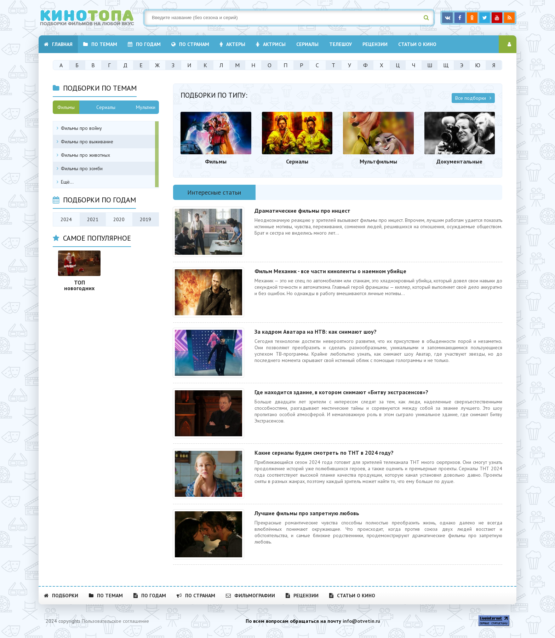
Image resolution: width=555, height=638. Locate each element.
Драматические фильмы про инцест (302, 210)
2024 (66, 219)
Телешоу (340, 44)
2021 (92, 219)
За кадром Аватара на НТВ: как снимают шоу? (315, 331)
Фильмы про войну (81, 128)
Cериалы (307, 44)
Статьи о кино (417, 44)
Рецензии (375, 44)
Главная (58, 44)
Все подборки (473, 98)
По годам (144, 44)
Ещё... (67, 182)
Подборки (61, 595)
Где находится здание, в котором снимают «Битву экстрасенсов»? (341, 392)
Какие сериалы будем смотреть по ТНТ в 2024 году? (324, 452)
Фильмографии (250, 595)
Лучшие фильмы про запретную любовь (306, 513)
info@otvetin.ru (361, 621)
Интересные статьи (214, 192)
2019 (145, 219)
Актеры (232, 44)
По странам (190, 44)
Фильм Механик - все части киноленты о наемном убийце (330, 271)
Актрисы (271, 44)
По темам (100, 44)
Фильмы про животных (85, 155)
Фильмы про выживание (87, 141)
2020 (119, 219)
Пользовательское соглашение (115, 621)
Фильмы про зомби (82, 168)
